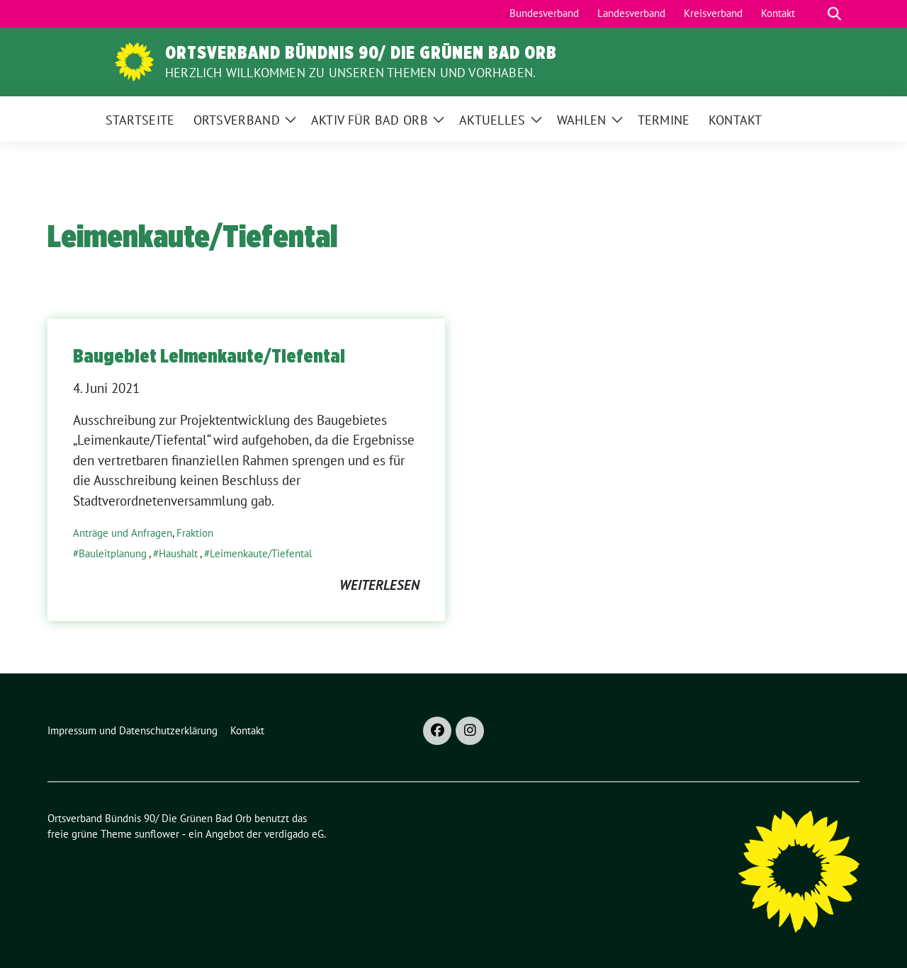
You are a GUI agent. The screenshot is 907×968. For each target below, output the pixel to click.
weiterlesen (379, 584)
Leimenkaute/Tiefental (261, 553)
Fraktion (194, 533)
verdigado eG (294, 834)
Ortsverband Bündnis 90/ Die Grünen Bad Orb (361, 52)
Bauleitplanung (113, 553)
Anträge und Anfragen (122, 533)
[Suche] (814, 14)
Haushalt (178, 553)
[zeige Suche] (834, 14)
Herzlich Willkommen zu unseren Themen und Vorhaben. (350, 72)
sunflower (157, 834)
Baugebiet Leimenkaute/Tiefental (209, 355)
